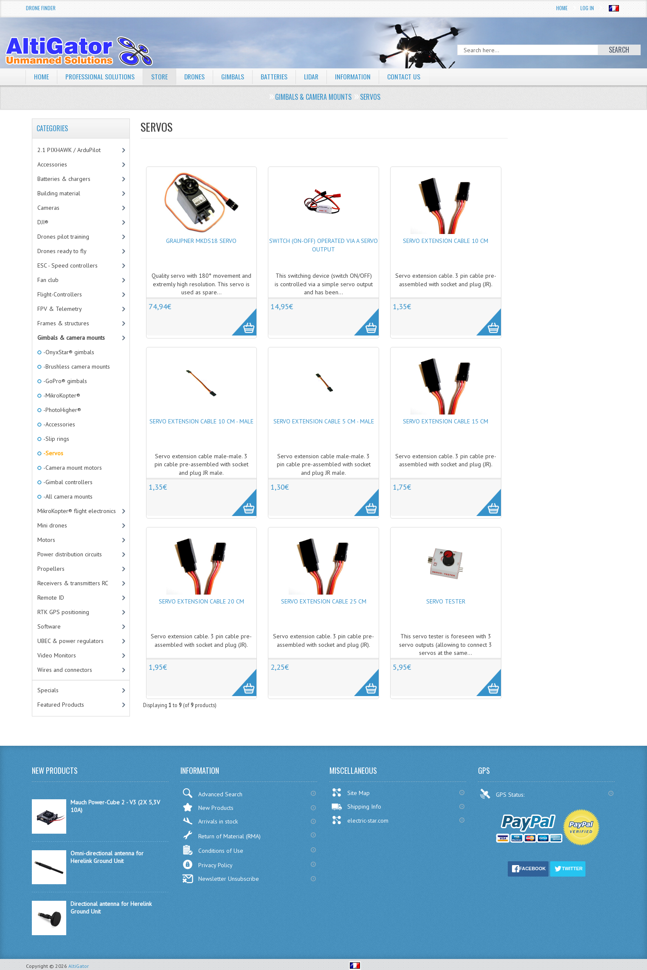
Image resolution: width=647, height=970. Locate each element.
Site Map (350, 792)
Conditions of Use (212, 850)
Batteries (276, 76)
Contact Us (407, 76)
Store (160, 76)
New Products (207, 807)
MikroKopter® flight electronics (76, 511)
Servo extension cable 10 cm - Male (201, 421)
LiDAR (313, 76)
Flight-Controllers (59, 294)
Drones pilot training (63, 236)
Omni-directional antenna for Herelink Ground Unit (106, 857)
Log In (587, 7)
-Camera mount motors (72, 467)
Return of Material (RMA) (221, 835)
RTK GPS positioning (63, 612)
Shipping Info (356, 806)
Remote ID (50, 597)
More (239, 317)
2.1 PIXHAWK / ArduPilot (69, 150)
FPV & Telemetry (59, 309)
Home (562, 7)
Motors (46, 540)
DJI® (42, 222)
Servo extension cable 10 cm (445, 241)
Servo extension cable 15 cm (445, 421)
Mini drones (52, 525)
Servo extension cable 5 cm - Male (323, 421)
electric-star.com (359, 820)
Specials (48, 690)
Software (49, 626)
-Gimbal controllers (67, 482)
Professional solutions (100, 76)
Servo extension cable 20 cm (201, 601)
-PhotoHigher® (61, 410)
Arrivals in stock (210, 821)
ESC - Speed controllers (67, 265)
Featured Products (60, 704)
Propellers (51, 568)
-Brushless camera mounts (76, 366)
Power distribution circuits (69, 554)
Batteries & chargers (63, 179)
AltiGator (78, 966)
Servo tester (445, 601)
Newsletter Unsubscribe (220, 878)
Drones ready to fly (62, 251)
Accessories (52, 164)
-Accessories (58, 424)
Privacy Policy (207, 864)
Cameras (48, 207)
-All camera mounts (67, 496)
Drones (195, 76)
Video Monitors (56, 655)
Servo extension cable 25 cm (323, 601)
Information (356, 76)
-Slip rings (55, 439)
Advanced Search (212, 793)
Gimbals (234, 76)
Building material (58, 193)
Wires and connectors (64, 670)
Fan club (48, 280)
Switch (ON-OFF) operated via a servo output (323, 245)
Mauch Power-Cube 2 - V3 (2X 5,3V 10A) (115, 806)
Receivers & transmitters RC (72, 583)
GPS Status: (503, 793)
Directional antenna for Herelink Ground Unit (111, 907)
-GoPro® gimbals (64, 381)
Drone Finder (41, 7)
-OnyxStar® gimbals (68, 352)
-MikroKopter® (61, 395)
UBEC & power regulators (70, 641)
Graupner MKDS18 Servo (201, 241)
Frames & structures (63, 323)
